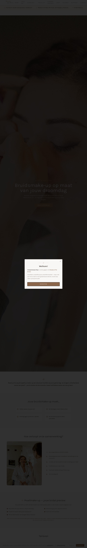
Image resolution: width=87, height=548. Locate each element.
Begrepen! (43, 284)
